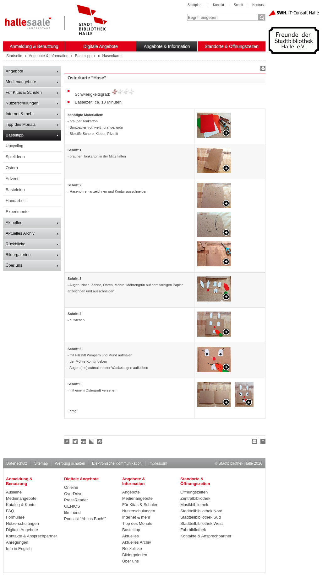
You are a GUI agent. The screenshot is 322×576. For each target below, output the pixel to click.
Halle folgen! (75, 441)
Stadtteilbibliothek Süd (200, 517)
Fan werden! (67, 441)
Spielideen (15, 156)
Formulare (15, 517)
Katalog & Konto (20, 504)
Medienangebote (21, 81)
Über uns (14, 265)
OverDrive (73, 493)
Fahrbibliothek (193, 529)
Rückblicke (15, 244)
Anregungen (17, 542)
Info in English (19, 548)
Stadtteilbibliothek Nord (201, 511)
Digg (83, 441)
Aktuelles (14, 222)
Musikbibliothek (194, 504)
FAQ (10, 511)
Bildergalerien (18, 254)
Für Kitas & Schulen (24, 92)
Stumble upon (100, 441)
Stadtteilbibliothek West (201, 523)
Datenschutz (16, 463)
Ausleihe (14, 492)
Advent (12, 178)
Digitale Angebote (100, 46)
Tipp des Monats (21, 124)
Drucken (262, 69)
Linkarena (92, 441)
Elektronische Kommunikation (117, 463)
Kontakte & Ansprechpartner (31, 536)
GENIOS (72, 506)
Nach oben (262, 442)
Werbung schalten (70, 463)
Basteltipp (15, 135)
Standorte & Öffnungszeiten (232, 46)
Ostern (12, 167)
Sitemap (41, 463)
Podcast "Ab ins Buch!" (85, 518)
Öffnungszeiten (194, 492)
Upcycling (14, 145)
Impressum (158, 463)
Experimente (17, 211)
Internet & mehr (20, 113)
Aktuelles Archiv (20, 233)
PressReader (76, 500)
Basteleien (15, 189)
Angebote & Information (167, 46)
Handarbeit (16, 200)
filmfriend (72, 512)
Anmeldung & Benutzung (34, 46)
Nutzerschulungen (22, 103)
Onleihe (71, 487)
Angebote (14, 71)
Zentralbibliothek (195, 498)
